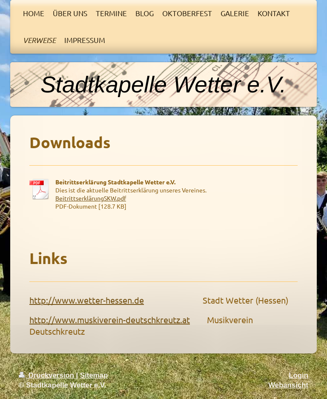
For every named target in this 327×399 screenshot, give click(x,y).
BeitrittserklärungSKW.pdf (90, 198)
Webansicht (288, 385)
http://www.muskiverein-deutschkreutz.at (109, 319)
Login (298, 375)
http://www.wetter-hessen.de (86, 300)
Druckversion (47, 375)
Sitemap (94, 375)
